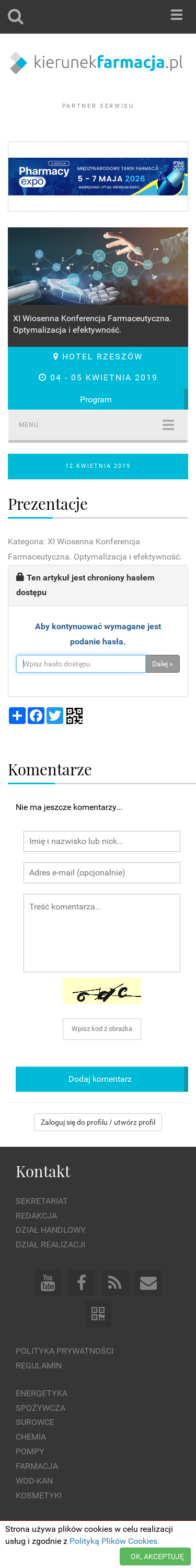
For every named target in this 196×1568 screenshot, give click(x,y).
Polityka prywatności (64, 1351)
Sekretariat (42, 1201)
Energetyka (41, 1393)
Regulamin (39, 1365)
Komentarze (50, 769)
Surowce (35, 1422)
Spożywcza (40, 1408)
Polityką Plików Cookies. (114, 1541)
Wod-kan (34, 1481)
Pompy (30, 1451)
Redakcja (36, 1216)
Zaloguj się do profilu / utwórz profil (98, 1122)
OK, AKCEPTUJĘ (157, 1556)
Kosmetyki (39, 1495)
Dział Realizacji (50, 1244)
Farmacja (37, 1466)
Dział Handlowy (51, 1230)
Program (96, 399)
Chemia (31, 1437)
